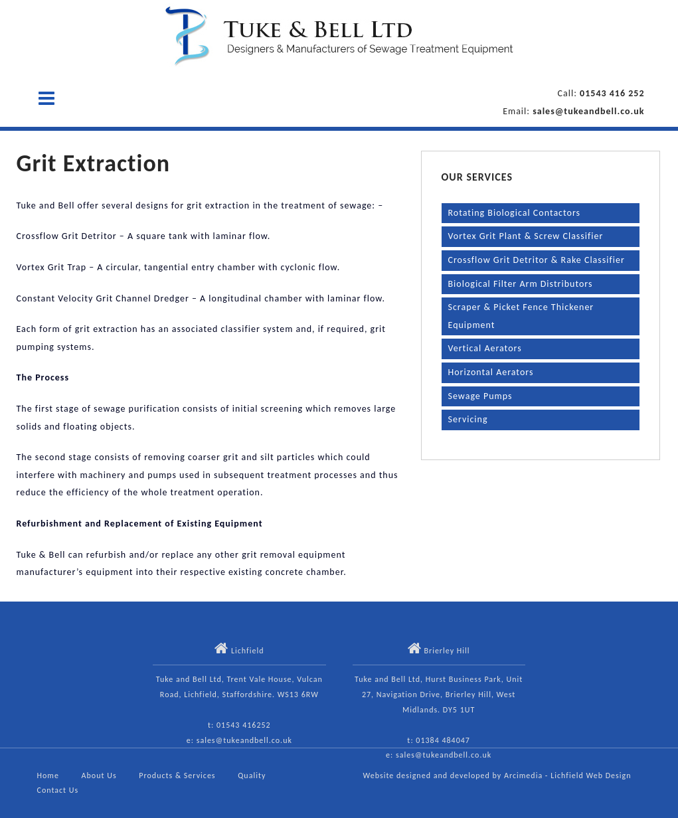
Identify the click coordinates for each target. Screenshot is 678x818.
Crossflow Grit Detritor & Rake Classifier (536, 260)
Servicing (468, 419)
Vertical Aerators (485, 348)
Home (48, 775)
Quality (252, 775)
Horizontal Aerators (491, 372)
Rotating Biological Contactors (514, 212)
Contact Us (58, 790)
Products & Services (177, 775)
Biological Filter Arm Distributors (520, 283)
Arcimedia (523, 775)
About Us (99, 775)
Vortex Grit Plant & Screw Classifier (526, 236)
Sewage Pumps (480, 396)
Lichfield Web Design (591, 775)
